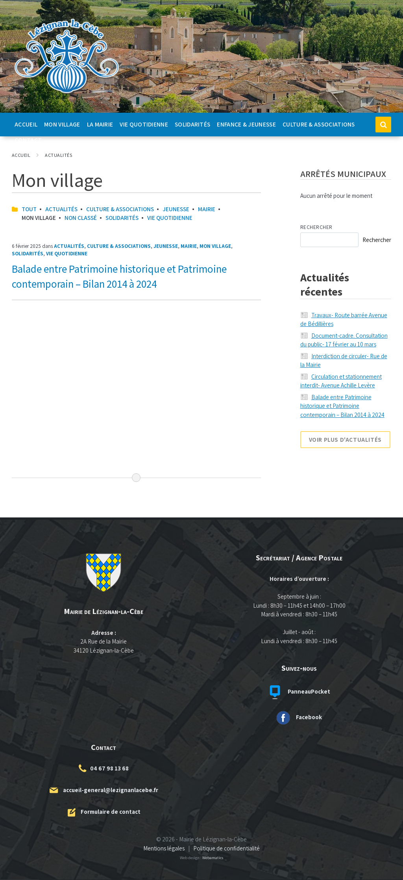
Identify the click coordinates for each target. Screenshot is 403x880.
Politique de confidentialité (226, 848)
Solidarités (122, 217)
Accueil (21, 155)
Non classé (81, 217)
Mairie (206, 209)
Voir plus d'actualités (345, 439)
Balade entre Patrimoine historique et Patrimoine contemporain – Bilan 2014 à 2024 (342, 406)
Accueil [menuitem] (26, 124)
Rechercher (316, 227)
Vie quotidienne (169, 217)
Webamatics (212, 857)
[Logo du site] (67, 93)
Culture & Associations (120, 209)
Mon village (215, 246)
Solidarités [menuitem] (192, 124)
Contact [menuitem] (28, 140)
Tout (29, 209)
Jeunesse (176, 209)
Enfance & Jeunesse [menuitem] (246, 124)
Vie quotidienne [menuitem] (144, 124)
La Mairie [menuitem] (100, 124)
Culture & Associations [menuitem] (319, 124)
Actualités (58, 155)
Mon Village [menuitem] (62, 124)
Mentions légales (164, 848)
